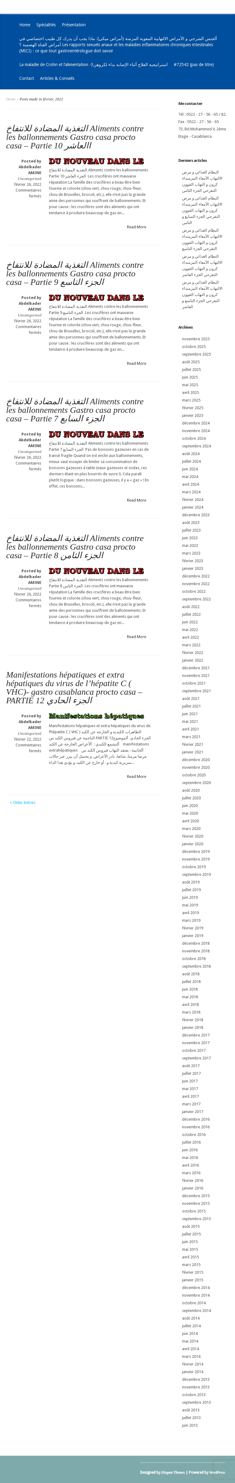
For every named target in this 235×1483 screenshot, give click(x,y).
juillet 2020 (191, 798)
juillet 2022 (191, 614)
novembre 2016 (196, 1127)
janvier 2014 (192, 1371)
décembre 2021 (196, 668)
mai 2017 (190, 1088)
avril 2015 (190, 1257)
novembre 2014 (196, 1295)
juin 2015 (190, 1241)
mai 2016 (190, 1157)
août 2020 (191, 790)
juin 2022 (190, 622)
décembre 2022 (196, 576)
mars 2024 (191, 492)
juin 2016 (190, 1150)
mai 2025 (190, 385)
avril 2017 (190, 1096)
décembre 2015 (196, 1195)
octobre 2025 (194, 346)
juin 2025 (190, 377)
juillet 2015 (191, 1234)
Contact (26, 78)
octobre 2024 (194, 438)
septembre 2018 (196, 966)
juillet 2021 (191, 706)
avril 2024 (190, 484)
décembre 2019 (196, 851)
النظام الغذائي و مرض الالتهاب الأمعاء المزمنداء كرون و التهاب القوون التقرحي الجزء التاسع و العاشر (202, 294)
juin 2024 (190, 469)
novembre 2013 (196, 1387)
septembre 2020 (196, 782)
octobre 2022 (194, 591)
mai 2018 (190, 997)
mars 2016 (191, 1173)
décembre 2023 (196, 515)
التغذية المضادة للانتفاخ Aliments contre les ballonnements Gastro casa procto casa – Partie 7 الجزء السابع (75, 410)
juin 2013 (190, 1425)
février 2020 (192, 836)
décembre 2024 (196, 423)
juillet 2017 (191, 1073)
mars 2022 (191, 645)
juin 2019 (190, 897)
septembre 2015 (196, 1218)
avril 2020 (190, 821)
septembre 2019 (196, 874)
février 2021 (192, 744)
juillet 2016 (191, 1142)
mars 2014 (191, 1356)
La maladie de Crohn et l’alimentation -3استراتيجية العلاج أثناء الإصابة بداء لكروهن (93, 64)
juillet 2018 (191, 981)
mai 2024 (190, 476)
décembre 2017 (196, 1035)
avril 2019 (190, 912)
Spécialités (46, 24)
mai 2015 (190, 1249)
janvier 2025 (192, 415)
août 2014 (191, 1318)
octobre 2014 (194, 1303)
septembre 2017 (196, 1058)
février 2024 (192, 499)
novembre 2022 (196, 583)
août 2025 (191, 362)
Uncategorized (29, 178)
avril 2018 (190, 1004)
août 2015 (191, 1226)
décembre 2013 (196, 1379)
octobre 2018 (194, 958)
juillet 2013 (191, 1417)
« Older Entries (22, 802)
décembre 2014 (196, 1287)
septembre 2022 (196, 599)
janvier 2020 (192, 844)
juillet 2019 (191, 889)
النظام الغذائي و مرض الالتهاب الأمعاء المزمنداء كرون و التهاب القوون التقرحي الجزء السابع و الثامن (202, 210)
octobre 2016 (194, 1134)
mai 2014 (190, 1341)
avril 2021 (190, 729)
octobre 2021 (194, 683)
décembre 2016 (196, 1119)
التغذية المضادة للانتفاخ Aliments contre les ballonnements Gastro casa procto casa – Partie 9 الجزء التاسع (75, 273)
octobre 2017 (194, 1050)
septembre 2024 (196, 446)
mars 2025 (191, 400)
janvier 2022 (192, 660)
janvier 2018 (192, 1027)
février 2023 (192, 560)
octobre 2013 (194, 1394)
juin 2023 (190, 538)
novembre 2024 (196, 430)
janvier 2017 (192, 1111)
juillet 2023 (191, 530)
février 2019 (192, 928)
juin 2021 (190, 714)
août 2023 (191, 522)
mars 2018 (191, 1012)
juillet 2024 (191, 461)
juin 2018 (190, 989)
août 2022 (191, 606)
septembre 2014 (196, 1310)
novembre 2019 (196, 859)
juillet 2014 (191, 1326)
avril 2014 (190, 1349)
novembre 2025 (196, 339)
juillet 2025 (191, 369)
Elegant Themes (173, 1472)
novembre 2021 (196, 675)
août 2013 (191, 1410)
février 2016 (192, 1180)
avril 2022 (190, 637)
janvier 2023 (192, 568)
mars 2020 (191, 828)
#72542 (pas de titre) (194, 64)
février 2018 (192, 1020)
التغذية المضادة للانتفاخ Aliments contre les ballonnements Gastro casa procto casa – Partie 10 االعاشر (75, 137)
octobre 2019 (194, 867)
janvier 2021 (192, 752)
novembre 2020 (196, 767)
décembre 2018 (196, 943)
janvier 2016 (192, 1188)
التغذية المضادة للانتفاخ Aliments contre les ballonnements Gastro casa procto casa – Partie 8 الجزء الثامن (75, 546)
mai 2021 (190, 721)
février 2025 (192, 407)
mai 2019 (190, 905)
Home (24, 24)
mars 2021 (191, 736)
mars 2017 (191, 1104)
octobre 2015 (194, 1211)
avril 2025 (190, 392)
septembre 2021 (196, 691)
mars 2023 (191, 553)
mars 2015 (191, 1264)
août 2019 (191, 882)
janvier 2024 (192, 507)
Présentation (74, 24)
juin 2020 (190, 805)
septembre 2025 (196, 354)
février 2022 (192, 652)
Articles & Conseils (57, 78)
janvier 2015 (192, 1280)
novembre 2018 (196, 951)
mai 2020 (190, 813)
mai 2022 (190, 629)
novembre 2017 (196, 1042)
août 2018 (191, 974)
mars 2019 (191, 920)
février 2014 (192, 1364)
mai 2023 (190, 545)
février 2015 (192, 1272)
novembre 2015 (196, 1203)
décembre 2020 (196, 759)
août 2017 (191, 1065)
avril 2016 (190, 1165)
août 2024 (191, 453)
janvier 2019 (192, 935)
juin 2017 (190, 1081)
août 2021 (191, 698)
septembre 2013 (196, 1402)
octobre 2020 (194, 775)
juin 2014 (190, 1333)
